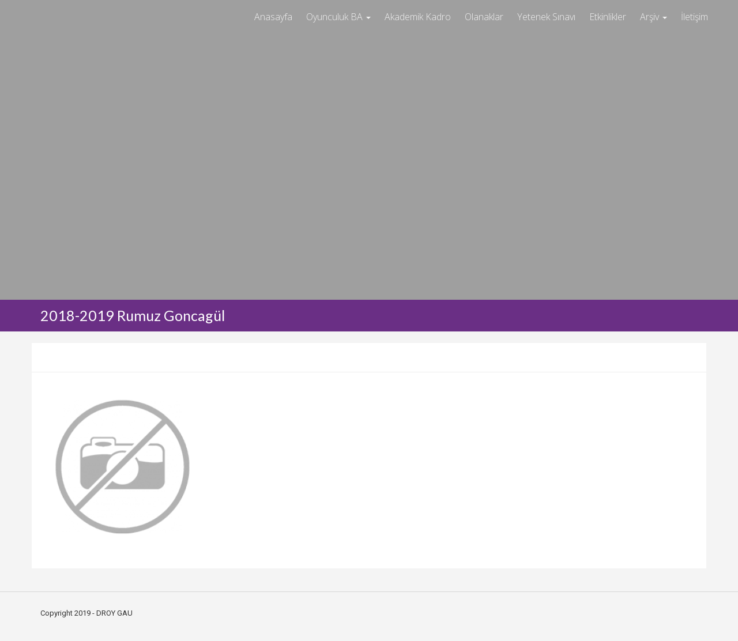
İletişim (694, 16)
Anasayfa (273, 16)
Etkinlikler (607, 16)
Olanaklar (484, 16)
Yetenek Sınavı (546, 16)
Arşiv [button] (653, 16)
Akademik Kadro (418, 16)
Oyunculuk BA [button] (338, 16)
